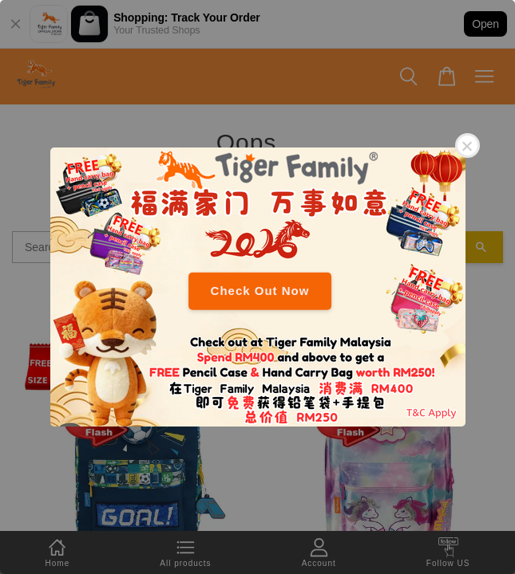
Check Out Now (260, 290)
